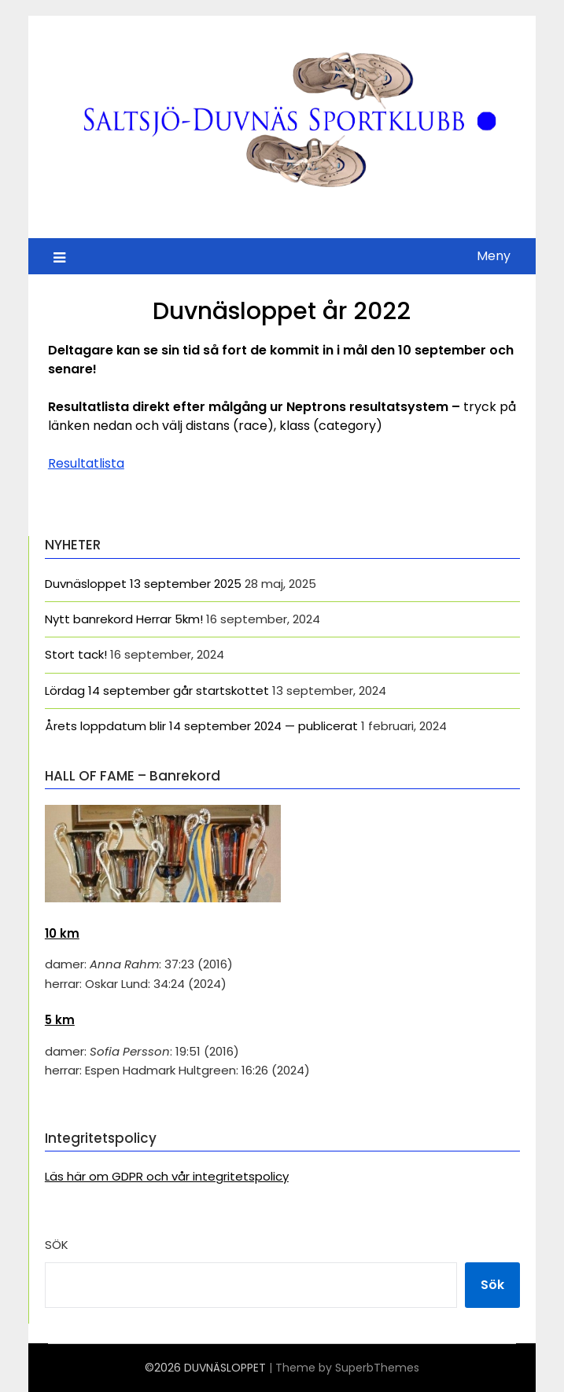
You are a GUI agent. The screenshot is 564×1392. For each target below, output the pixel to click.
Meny (494, 256)
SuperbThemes (377, 1367)
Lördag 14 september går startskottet (157, 690)
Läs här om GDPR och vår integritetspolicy (167, 1176)
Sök (56, 1244)
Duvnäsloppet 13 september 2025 (143, 583)
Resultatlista (86, 463)
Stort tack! (76, 654)
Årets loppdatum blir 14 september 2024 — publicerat (201, 726)
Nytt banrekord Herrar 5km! (124, 619)
